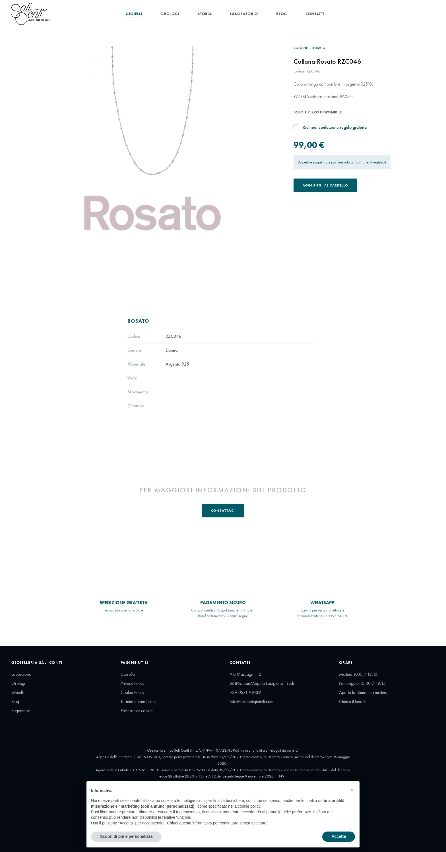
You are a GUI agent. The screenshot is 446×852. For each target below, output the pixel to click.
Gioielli (134, 13)
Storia (205, 13)
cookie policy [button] (249, 806)
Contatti (315, 13)
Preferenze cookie (137, 711)
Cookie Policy (132, 692)
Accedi (303, 162)
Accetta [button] (338, 836)
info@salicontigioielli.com (251, 701)
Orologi (169, 13)
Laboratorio (244, 13)
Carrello (128, 674)
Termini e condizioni (138, 701)
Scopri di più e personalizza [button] (126, 836)
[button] (352, 790)
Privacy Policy (132, 683)
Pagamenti (20, 711)
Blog (281, 13)
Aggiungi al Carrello (325, 185)
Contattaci (223, 510)
